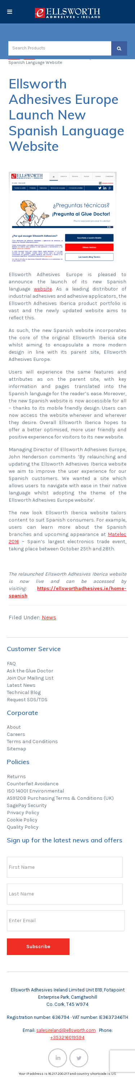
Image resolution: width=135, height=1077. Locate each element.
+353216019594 (67, 1037)
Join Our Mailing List (30, 678)
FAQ (11, 663)
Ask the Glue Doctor (30, 671)
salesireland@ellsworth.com (66, 1030)
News (49, 617)
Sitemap (16, 749)
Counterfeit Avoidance (32, 784)
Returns (16, 776)
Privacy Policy (23, 813)
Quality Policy (23, 827)
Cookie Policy (22, 820)
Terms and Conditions (32, 741)
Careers (16, 734)
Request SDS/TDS (27, 700)
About (14, 727)
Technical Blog (24, 692)
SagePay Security (27, 805)
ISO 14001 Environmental (35, 791)
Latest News (21, 685)
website (43, 289)
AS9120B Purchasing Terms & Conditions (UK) (60, 798)
